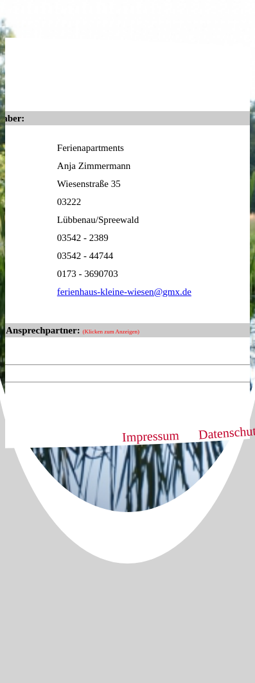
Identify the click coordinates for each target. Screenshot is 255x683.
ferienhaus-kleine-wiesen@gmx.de (124, 292)
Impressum (150, 436)
